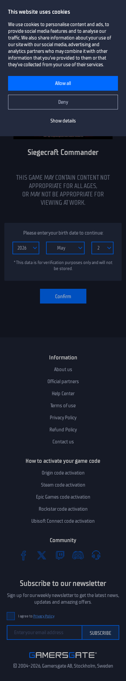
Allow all (63, 83)
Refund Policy (63, 429)
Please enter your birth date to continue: (63, 233)
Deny (63, 102)
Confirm (63, 296)
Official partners (63, 381)
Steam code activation (63, 485)
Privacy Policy (63, 417)
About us (63, 369)
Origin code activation (63, 473)
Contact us (63, 441)
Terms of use (63, 405)
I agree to (36, 616)
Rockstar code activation (63, 509)
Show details (63, 120)
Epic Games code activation (63, 497)
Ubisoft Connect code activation (63, 521)
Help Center (63, 393)
